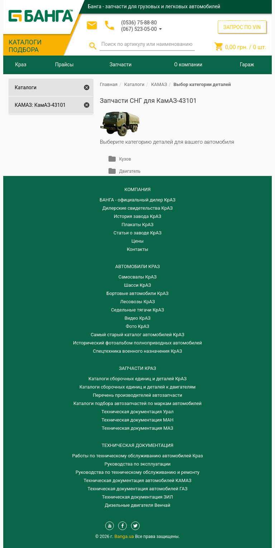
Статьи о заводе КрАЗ (137, 232)
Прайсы (64, 64)
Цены (137, 241)
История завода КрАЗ (137, 216)
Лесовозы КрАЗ (137, 301)
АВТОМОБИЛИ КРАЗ (137, 266)
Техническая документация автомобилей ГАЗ (138, 488)
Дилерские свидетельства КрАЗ (137, 208)
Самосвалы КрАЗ (137, 277)
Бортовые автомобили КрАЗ (138, 293)
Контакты (137, 249)
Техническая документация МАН (137, 420)
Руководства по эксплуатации (138, 464)
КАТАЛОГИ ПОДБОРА (25, 45)
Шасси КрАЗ (137, 285)
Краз (20, 64)
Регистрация (247, 19)
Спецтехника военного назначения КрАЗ (137, 351)
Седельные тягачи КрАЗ (137, 310)
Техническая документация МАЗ (137, 428)
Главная (108, 84)
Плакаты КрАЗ (137, 224)
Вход (222, 19)
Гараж (247, 64)
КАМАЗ (159, 84)
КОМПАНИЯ (137, 189)
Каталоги (26, 87)
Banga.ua (125, 536)
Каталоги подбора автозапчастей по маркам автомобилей (137, 403)
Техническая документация (137, 445)
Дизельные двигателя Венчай (137, 505)
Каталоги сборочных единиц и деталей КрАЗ (137, 378)
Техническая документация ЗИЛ (137, 497)
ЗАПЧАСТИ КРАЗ (137, 368)
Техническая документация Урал (137, 411)
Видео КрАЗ (138, 318)
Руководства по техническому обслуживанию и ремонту (137, 472)
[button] (141, 28)
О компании (188, 64)
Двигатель (129, 171)
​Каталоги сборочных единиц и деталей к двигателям (137, 387)
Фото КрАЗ (137, 326)
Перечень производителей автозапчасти (137, 395)
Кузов (125, 159)
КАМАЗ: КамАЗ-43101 (40, 105)
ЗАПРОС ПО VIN (242, 27)
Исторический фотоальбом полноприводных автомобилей (137, 343)
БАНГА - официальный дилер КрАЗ (137, 199)
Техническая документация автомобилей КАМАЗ (137, 480)
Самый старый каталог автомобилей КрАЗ (137, 334)
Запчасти (120, 64)
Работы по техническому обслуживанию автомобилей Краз (137, 455)
